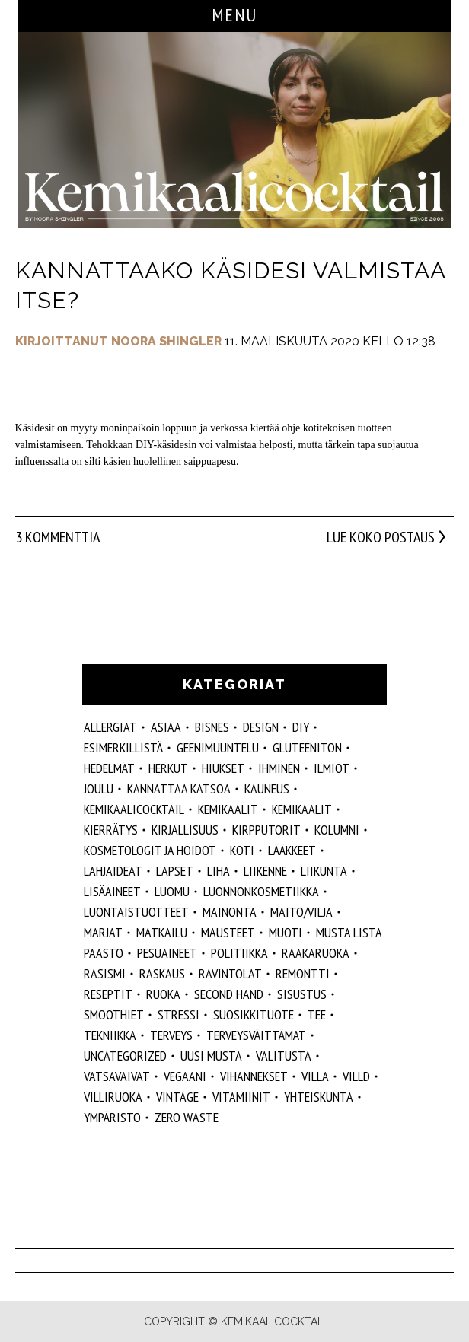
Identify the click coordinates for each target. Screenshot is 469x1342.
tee (317, 1014)
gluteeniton (307, 747)
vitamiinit (241, 1096)
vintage (177, 1096)
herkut (168, 768)
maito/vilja (301, 912)
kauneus (266, 788)
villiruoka (113, 1096)
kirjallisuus (185, 829)
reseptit (108, 994)
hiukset (223, 768)
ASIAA (166, 727)
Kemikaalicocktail (134, 809)
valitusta (283, 1055)
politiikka (239, 953)
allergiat (110, 727)
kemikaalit (302, 809)
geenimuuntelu (218, 747)
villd (356, 1076)
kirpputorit (266, 829)
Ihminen (279, 768)
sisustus (302, 994)
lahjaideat (113, 870)
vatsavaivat (117, 1076)
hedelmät (109, 768)
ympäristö (112, 1117)
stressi (178, 1014)
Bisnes (212, 727)
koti (242, 850)
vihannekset (254, 1076)
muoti (285, 932)
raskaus (162, 973)
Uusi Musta (211, 1055)
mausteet (228, 932)
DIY (300, 727)
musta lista (349, 932)
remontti (303, 973)
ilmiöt (331, 768)
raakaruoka (315, 953)
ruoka (163, 994)
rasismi (105, 973)
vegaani (185, 1076)
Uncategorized (125, 1055)
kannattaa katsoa (179, 788)
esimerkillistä (123, 747)
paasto (103, 953)
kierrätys (111, 829)
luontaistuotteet (136, 912)
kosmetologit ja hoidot (150, 850)
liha (218, 870)
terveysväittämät (256, 1035)
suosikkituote (253, 1014)
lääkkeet (292, 850)
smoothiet (114, 1014)
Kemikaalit (228, 809)
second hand (228, 994)
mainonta (230, 912)
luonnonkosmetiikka (261, 891)
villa (315, 1076)
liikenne (265, 870)
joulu (98, 788)
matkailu (161, 932)
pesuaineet (167, 953)
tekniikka (110, 1035)
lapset (174, 870)
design (261, 727)
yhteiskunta (318, 1096)
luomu (172, 891)
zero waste (187, 1117)
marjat (103, 932)
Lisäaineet (112, 891)
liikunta (324, 870)
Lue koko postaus (381, 537)
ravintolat (230, 973)
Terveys (171, 1035)
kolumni (336, 829)
